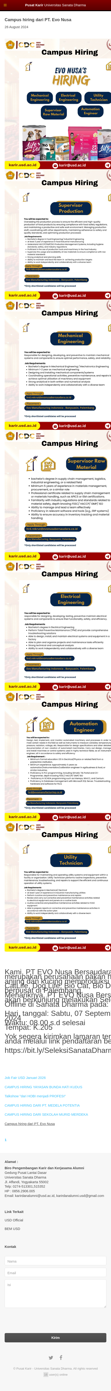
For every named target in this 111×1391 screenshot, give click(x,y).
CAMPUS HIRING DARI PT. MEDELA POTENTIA (42, 1105)
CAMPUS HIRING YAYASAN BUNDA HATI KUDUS (43, 1087)
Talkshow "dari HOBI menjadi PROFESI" (35, 1096)
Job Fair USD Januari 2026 (25, 1078)
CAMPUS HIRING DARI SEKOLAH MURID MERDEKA (46, 1114)
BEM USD (12, 1229)
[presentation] (40, 1322)
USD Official (14, 1220)
